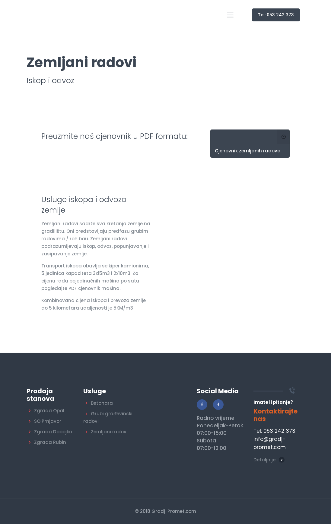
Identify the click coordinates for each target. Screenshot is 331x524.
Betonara (102, 403)
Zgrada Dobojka (53, 432)
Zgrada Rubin (50, 442)
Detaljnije (264, 460)
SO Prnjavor (47, 421)
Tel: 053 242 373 (276, 15)
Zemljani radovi (109, 432)
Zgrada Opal (49, 410)
